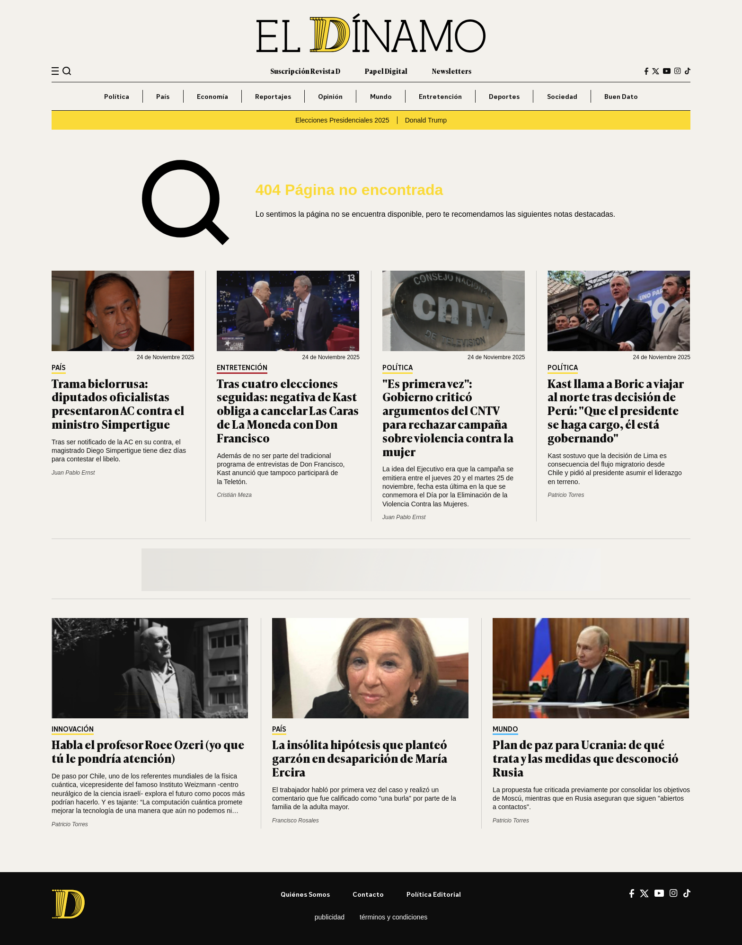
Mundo (381, 96)
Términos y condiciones (393, 917)
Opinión (330, 96)
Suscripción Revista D (305, 71)
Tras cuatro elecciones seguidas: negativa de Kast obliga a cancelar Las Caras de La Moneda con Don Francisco (288, 410)
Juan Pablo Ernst (73, 472)
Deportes (504, 96)
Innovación (73, 729)
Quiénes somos (305, 894)
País (162, 96)
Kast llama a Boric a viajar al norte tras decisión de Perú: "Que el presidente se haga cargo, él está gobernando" (615, 410)
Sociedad (562, 96)
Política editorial (433, 894)
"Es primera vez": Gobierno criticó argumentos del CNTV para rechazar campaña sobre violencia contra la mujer (447, 417)
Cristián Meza (234, 495)
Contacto (368, 894)
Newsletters (451, 71)
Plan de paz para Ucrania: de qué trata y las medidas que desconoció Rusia (586, 758)
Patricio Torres (566, 495)
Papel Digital (386, 71)
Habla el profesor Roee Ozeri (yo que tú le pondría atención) (148, 751)
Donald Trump (426, 120)
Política (116, 96)
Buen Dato (621, 96)
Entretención (440, 96)
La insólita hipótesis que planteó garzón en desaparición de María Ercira (359, 758)
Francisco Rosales (295, 820)
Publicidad (329, 917)
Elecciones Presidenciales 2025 (342, 120)
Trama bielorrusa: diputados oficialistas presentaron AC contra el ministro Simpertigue (118, 403)
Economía (212, 96)
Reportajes (273, 96)
